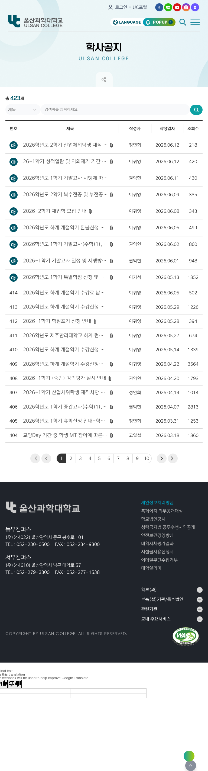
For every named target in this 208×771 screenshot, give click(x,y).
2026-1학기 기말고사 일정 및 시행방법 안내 (65, 261)
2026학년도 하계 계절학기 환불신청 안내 (65, 227)
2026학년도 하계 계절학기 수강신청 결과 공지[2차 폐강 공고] (65, 307)
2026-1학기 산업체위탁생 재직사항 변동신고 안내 (65, 392)
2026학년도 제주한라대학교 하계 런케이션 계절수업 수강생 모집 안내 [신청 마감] (65, 335)
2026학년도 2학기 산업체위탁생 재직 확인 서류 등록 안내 (65, 145)
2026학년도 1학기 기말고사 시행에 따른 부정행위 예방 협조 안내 (65, 178)
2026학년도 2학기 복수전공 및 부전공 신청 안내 (65, 194)
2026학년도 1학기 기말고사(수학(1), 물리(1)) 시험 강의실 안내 (65, 244)
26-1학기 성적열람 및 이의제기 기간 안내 (65, 161)
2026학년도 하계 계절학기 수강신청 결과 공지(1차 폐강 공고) (65, 349)
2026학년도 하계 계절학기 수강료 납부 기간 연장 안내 (65, 292)
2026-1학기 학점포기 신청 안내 (57, 321)
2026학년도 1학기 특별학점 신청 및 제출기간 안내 (65, 277)
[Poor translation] (15, 684)
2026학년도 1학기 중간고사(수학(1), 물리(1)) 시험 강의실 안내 (65, 407)
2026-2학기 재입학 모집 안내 (55, 211)
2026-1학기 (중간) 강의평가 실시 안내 (64, 378)
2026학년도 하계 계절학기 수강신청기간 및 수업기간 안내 (65, 364)
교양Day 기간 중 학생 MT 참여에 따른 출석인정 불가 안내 (65, 435)
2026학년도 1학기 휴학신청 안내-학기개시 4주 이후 (65, 421)
